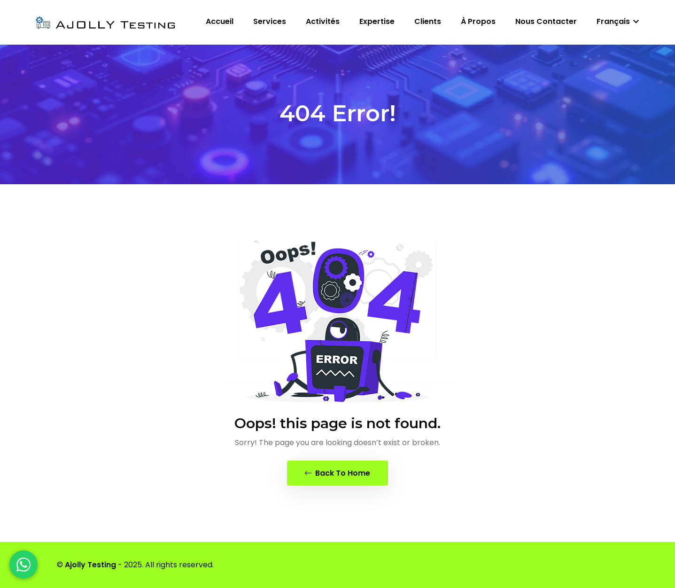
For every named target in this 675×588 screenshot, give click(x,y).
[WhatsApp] (23, 564)
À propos (478, 21)
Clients (427, 21)
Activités (323, 21)
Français (618, 21)
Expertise (377, 21)
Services (269, 21)
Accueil (219, 21)
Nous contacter (546, 21)
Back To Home (337, 473)
